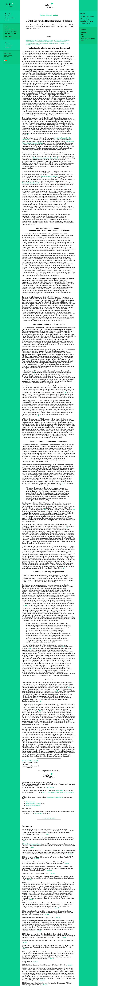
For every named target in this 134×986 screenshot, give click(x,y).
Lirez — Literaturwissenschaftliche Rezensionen (58, 792)
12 (74, 509)
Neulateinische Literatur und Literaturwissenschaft (39, 40)
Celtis (82, 36)
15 (26, 605)
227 (30, 504)
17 (30, 648)
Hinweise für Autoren (11, 31)
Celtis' (36, 572)
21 (40, 701)
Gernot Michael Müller (49, 15)
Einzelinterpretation (41, 324)
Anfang (49, 818)
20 (37, 698)
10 (62, 483)
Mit (42, 711)
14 (64, 568)
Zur (37, 228)
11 (45, 509)
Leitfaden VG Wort (10, 33)
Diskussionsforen (10, 18)
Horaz (82, 34)
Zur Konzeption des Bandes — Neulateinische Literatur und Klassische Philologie (48, 41)
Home (44, 818)
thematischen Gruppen (33, 805)
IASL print (8, 47)
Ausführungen (35, 645)
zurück (47, 834)
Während (25, 419)
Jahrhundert (54, 174)
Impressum (8, 36)
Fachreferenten (9, 29)
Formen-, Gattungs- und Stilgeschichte (87, 17)
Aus (23, 524)
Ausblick (38, 44)
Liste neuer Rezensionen (55, 797)
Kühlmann (30, 605)
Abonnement (8, 45)
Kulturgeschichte (85, 23)
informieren (38, 813)
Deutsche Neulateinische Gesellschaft (45, 158)
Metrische (34, 441)
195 (30, 387)
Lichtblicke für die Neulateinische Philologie (48, 21)
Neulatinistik (84, 32)
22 (40, 711)
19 (57, 691)
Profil (6, 27)
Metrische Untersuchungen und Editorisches (46, 43)
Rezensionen (9, 14)
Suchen (7, 43)
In (55, 309)
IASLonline (50, 787)
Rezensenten (30, 802)
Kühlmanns (26, 645)
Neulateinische (34, 48)
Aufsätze (7, 16)
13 (67, 528)
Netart (7, 20)
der (61, 691)
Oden (82, 40)
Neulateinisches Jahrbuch (49, 176)
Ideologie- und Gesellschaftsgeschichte (86, 20)
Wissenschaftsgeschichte (88, 38)
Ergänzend (60, 181)
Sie (40, 684)
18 (69, 687)
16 (63, 647)
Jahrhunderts (51, 371)
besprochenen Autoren (33, 803)
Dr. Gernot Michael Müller (30, 761)
